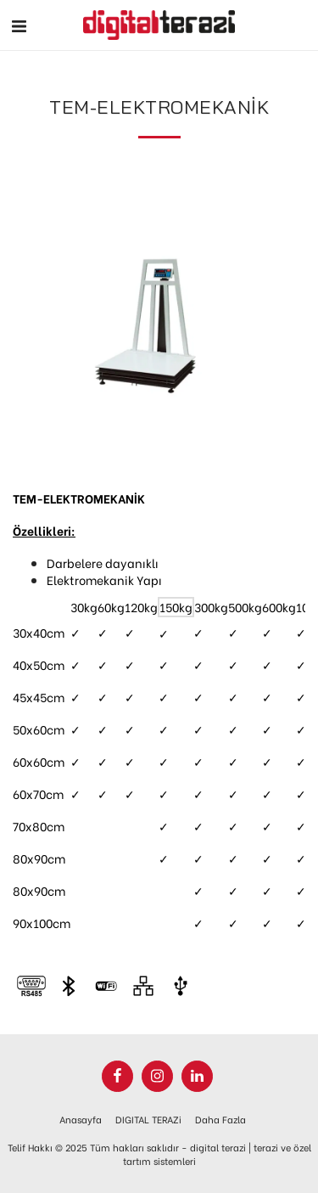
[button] (18, 24)
